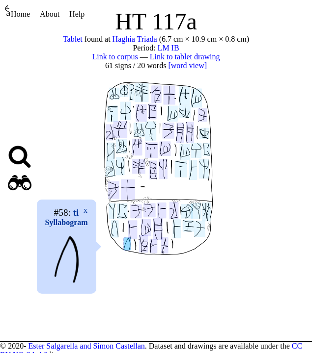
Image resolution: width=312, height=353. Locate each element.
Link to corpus (115, 56)
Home (17, 11)
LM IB (168, 48)
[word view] (187, 65)
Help (77, 14)
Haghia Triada (135, 39)
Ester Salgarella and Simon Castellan (86, 346)
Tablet (73, 39)
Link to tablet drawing (185, 56)
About (49, 14)
